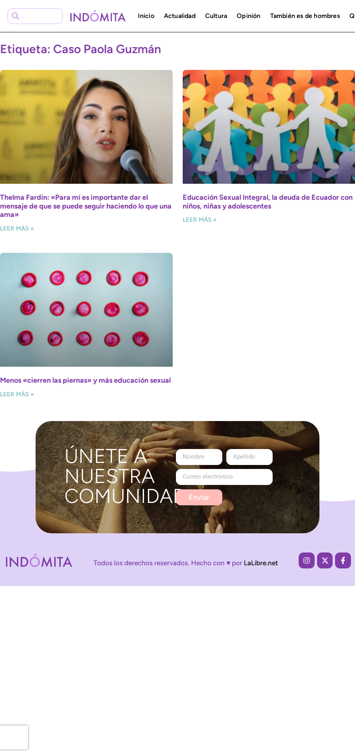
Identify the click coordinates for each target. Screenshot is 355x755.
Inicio (146, 16)
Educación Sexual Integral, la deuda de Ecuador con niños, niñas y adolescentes (268, 202)
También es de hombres (305, 16)
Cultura (216, 16)
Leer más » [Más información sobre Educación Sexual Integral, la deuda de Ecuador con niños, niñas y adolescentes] (200, 219)
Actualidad (179, 16)
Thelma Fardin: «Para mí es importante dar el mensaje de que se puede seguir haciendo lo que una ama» (86, 206)
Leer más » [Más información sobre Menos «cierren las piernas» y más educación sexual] (17, 394)
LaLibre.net (261, 563)
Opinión (248, 16)
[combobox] (35, 16)
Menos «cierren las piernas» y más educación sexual (85, 380)
